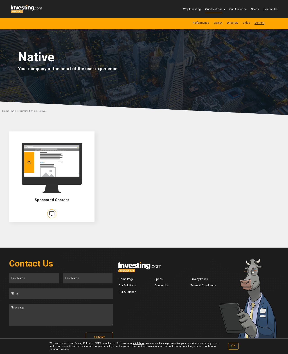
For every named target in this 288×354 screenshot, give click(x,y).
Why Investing (192, 9)
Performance (201, 22)
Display (218, 22)
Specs (255, 9)
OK (233, 346)
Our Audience (238, 9)
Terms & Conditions (203, 285)
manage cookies (59, 349)
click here (138, 343)
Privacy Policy (199, 279)
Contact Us (270, 9)
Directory (232, 22)
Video (246, 22)
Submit (99, 337)
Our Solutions (214, 9)
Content (259, 22)
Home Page (9, 111)
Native (41, 111)
